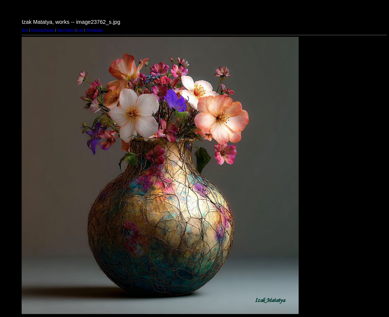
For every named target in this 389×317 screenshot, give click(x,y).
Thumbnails (94, 30)
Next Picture (65, 30)
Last (80, 30)
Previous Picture (42, 30)
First (25, 30)
